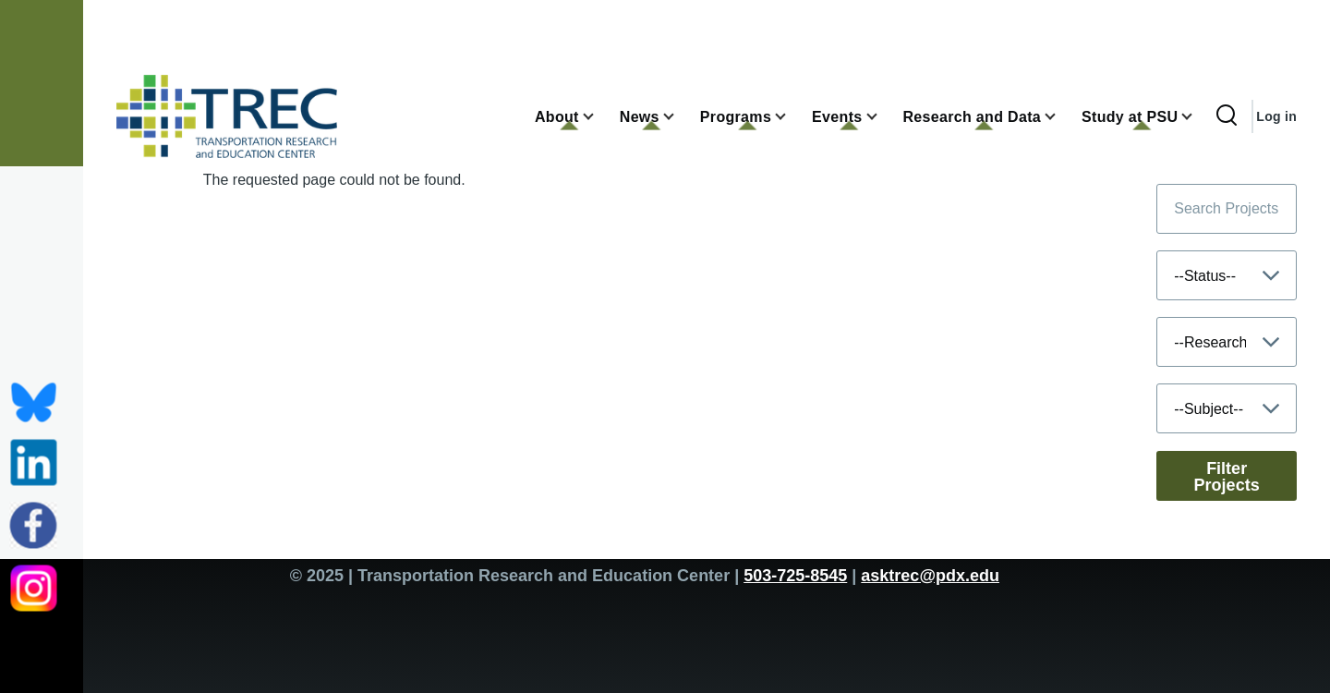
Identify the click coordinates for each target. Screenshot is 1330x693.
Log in (1276, 116)
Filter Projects (1227, 476)
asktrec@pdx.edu (930, 575)
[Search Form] (1226, 116)
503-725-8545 (795, 575)
